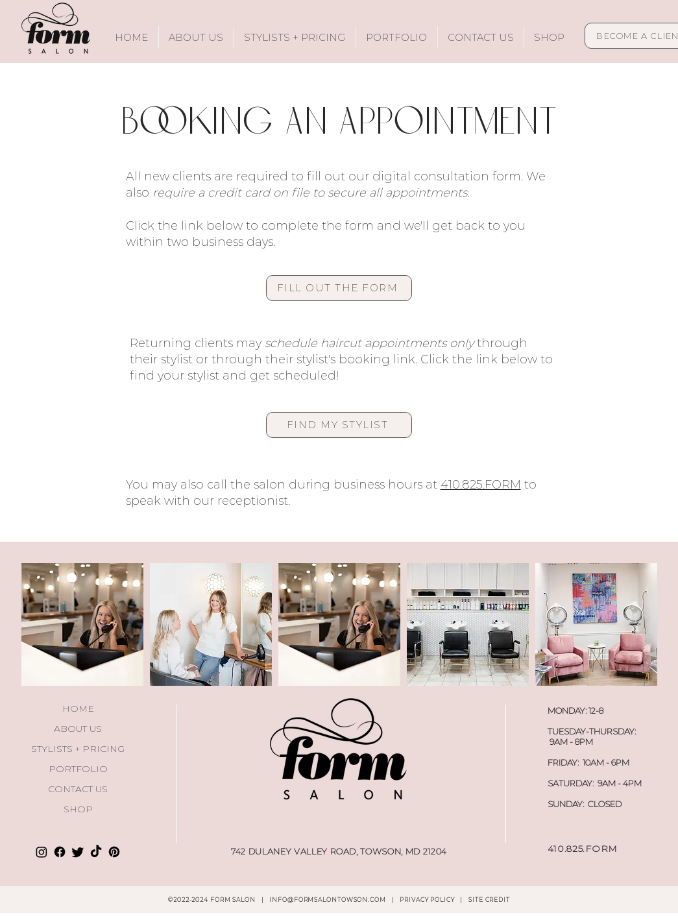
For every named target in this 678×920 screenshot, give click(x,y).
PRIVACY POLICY (428, 899)
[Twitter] (78, 852)
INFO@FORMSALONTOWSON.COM (327, 899)
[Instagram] (41, 852)
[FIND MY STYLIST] (339, 425)
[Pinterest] (114, 852)
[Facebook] (60, 852)
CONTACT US (78, 789)
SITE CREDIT (489, 899)
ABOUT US (78, 728)
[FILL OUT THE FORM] (339, 288)
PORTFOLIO (78, 769)
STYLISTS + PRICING (78, 749)
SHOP (78, 809)
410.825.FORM (481, 485)
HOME (78, 708)
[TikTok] (96, 852)
